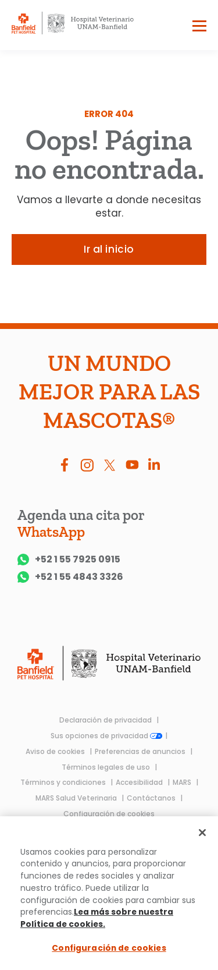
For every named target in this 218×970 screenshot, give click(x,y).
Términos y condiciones (64, 782)
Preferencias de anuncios (141, 751)
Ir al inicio (109, 249)
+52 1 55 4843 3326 (70, 577)
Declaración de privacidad (106, 720)
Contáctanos (152, 798)
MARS (183, 782)
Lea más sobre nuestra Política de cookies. (96, 918)
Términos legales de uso (107, 767)
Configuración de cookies (109, 814)
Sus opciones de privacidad (106, 736)
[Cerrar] (202, 832)
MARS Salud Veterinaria (77, 798)
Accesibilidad (140, 782)
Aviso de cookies (56, 751)
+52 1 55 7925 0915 (68, 559)
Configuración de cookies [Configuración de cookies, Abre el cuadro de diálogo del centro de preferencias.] (109, 948)
